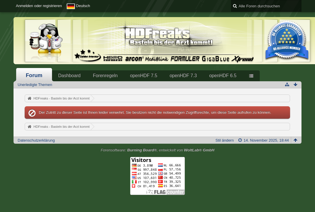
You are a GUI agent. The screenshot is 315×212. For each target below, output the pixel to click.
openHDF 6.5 (223, 75)
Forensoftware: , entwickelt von (158, 150)
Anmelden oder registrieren (39, 6)
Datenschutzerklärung (36, 140)
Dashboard (69, 75)
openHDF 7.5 (143, 75)
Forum (34, 75)
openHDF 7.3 (183, 75)
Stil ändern (224, 140)
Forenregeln (105, 75)
